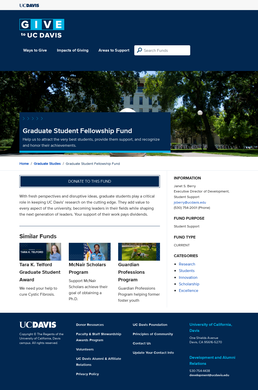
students (187, 271)
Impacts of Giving (72, 50)
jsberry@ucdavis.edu (190, 202)
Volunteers (85, 349)
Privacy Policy (87, 373)
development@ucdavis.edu (209, 375)
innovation (188, 277)
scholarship (189, 284)
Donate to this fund (89, 181)
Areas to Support (114, 50)
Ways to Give (35, 50)
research (187, 264)
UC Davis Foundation (150, 324)
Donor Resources (90, 324)
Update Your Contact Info (153, 352)
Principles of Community (153, 333)
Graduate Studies (47, 163)
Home (24, 163)
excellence (188, 290)
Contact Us (142, 343)
